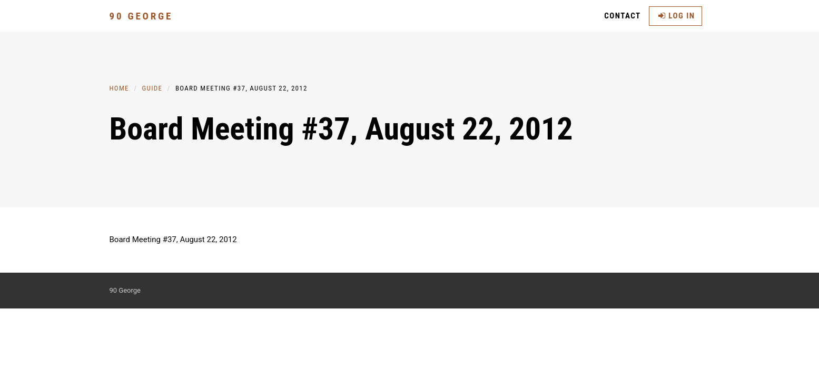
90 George (141, 16)
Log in (676, 16)
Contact (622, 16)
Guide (152, 88)
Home (119, 88)
